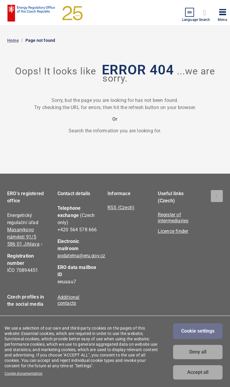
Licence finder (173, 231)
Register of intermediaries (173, 218)
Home (13, 40)
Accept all (197, 372)
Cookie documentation (23, 373)
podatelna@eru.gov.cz (81, 255)
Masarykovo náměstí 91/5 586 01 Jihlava (23, 237)
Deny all (197, 352)
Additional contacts (69, 300)
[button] (222, 14)
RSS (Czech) (121, 207)
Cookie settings (197, 331)
